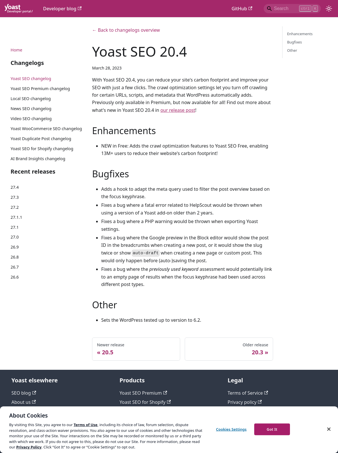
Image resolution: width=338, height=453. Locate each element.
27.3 (15, 197)
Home (16, 50)
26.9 (15, 247)
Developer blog (62, 8)
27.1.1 (16, 217)
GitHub (242, 8)
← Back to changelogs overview (126, 30)
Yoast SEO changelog (31, 78)
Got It (272, 429)
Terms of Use (85, 424)
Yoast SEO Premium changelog (40, 88)
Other (292, 50)
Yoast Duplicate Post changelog (41, 138)
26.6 (15, 277)
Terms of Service (248, 393)
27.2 (15, 207)
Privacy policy (245, 402)
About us (23, 402)
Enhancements (300, 33)
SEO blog (23, 393)
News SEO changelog (31, 108)
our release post (177, 110)
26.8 (15, 257)
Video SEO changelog (31, 118)
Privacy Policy (29, 447)
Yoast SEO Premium (143, 393)
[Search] (292, 8)
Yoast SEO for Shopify (145, 402)
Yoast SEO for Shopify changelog (42, 148)
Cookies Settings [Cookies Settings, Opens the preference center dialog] (231, 429)
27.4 (15, 187)
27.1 (15, 227)
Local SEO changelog (31, 98)
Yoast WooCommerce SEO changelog (46, 128)
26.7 (15, 267)
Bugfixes (294, 42)
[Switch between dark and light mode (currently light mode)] (328, 8)
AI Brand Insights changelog (38, 158)
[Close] (329, 429)
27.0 (15, 237)
